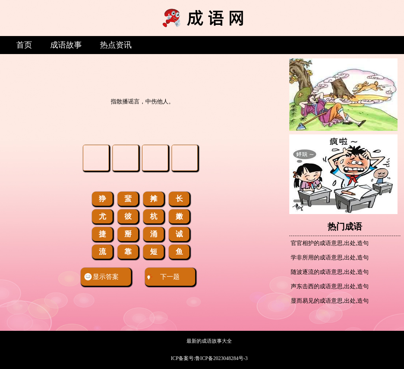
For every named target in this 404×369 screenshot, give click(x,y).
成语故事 (66, 44)
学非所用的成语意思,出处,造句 (330, 257)
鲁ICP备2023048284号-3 (221, 358)
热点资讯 (116, 44)
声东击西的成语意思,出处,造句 (330, 286)
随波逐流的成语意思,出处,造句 (330, 272)
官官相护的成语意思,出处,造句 (330, 243)
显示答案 (101, 276)
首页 (24, 44)
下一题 (162, 276)
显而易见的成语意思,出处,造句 (330, 301)
